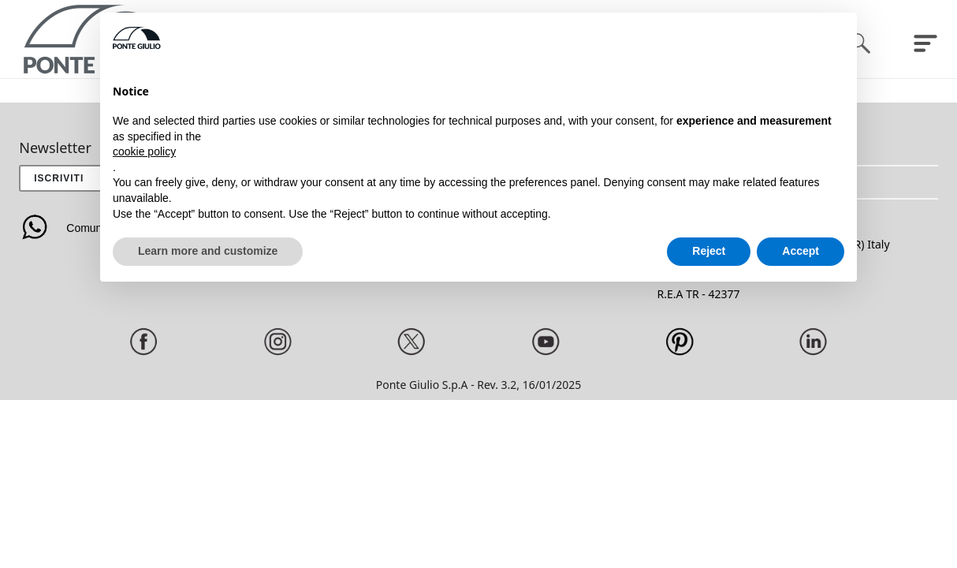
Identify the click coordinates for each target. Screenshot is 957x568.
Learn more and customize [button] (207, 251)
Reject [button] (708, 251)
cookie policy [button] (144, 151)
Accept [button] (800, 251)
